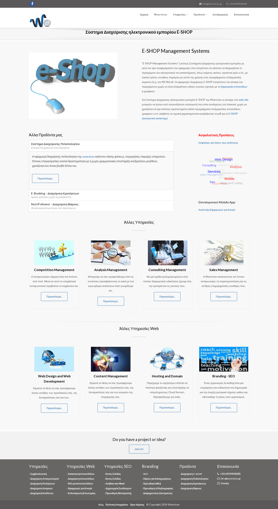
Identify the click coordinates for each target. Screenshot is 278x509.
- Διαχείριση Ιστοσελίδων (80, 478)
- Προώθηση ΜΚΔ (151, 483)
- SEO (145, 473)
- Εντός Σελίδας (112, 473)
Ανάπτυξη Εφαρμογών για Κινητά (216, 209)
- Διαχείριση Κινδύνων (41, 493)
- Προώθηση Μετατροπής (118, 493)
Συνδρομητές (220, 14)
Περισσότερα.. (45, 178)
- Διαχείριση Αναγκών (41, 488)
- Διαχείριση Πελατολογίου (194, 478)
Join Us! (139, 449)
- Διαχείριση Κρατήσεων (193, 483)
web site (243, 99)
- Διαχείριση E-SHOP (191, 473)
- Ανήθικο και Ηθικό (114, 483)
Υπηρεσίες (180, 14)
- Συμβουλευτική (38, 473)
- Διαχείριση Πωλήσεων (42, 483)
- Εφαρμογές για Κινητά (79, 488)
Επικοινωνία (241, 14)
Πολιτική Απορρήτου (116, 504)
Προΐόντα (200, 14)
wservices (88, 156)
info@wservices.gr (231, 478)
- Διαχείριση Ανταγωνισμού (44, 478)
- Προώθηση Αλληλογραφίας (157, 488)
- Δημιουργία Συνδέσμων (117, 488)
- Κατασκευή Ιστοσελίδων (80, 473)
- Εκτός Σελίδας (112, 478)
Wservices (160, 14)
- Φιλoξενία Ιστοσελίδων (80, 483)
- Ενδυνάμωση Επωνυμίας (81, 493)
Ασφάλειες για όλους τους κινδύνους (218, 142)
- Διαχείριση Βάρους (191, 488)
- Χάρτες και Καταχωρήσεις (156, 478)
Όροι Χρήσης (137, 504)
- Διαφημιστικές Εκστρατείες (157, 493)
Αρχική (144, 14)
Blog (101, 504)
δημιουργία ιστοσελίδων (234, 86)
